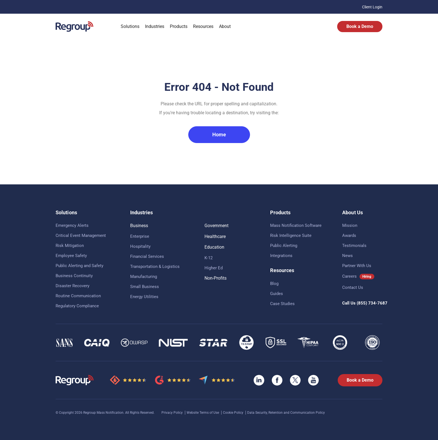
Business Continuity (74, 275)
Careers (349, 276)
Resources (203, 26)
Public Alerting (283, 245)
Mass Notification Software (296, 225)
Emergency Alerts (72, 225)
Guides (276, 293)
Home (219, 134)
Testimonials (354, 245)
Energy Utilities (144, 296)
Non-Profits (215, 278)
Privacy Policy (172, 413)
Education (214, 247)
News (347, 255)
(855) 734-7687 (372, 303)
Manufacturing (143, 276)
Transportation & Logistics (155, 266)
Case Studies (282, 303)
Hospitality (140, 246)
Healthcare (215, 236)
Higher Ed (213, 267)
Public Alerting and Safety (79, 265)
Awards (349, 235)
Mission (349, 225)
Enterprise (139, 236)
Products (178, 26)
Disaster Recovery (72, 285)
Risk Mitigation (70, 245)
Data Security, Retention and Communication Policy (286, 413)
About (225, 26)
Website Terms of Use (203, 413)
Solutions (130, 26)
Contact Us (352, 287)
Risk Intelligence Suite (290, 235)
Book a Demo (359, 26)
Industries (154, 26)
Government (216, 225)
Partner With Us (356, 265)
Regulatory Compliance (77, 305)
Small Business (144, 286)
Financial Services (147, 256)
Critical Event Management (81, 235)
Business (139, 225)
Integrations (281, 255)
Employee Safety (71, 255)
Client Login (372, 7)
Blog (274, 283)
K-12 (208, 257)
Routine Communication (78, 295)
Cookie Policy (233, 413)
